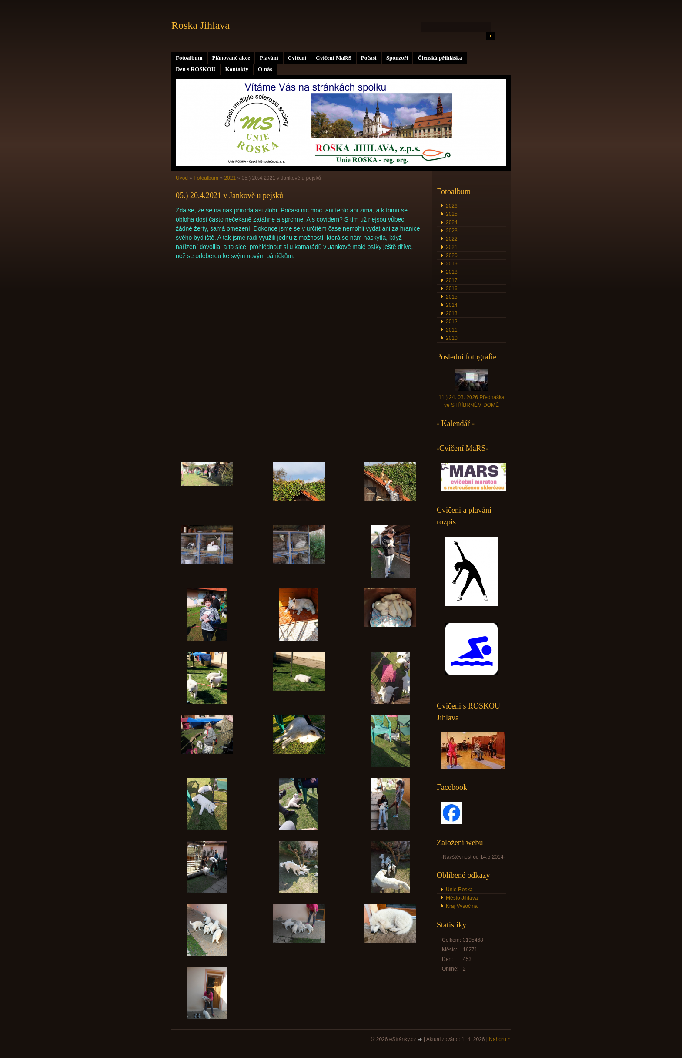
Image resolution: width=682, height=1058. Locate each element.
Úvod (182, 178)
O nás (265, 69)
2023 (452, 231)
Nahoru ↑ (499, 1039)
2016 (452, 288)
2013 (452, 313)
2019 (452, 264)
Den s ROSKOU (196, 69)
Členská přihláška (440, 57)
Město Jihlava (462, 898)
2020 (452, 255)
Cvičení (297, 57)
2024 (452, 222)
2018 (452, 272)
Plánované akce (231, 57)
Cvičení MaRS (333, 57)
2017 (452, 280)
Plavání (269, 57)
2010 (452, 338)
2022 (452, 239)
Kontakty (237, 69)
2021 (230, 178)
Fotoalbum (189, 57)
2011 (452, 330)
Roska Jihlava (200, 25)
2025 (452, 214)
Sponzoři (397, 57)
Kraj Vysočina (462, 906)
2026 (452, 206)
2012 (452, 322)
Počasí (369, 57)
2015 (452, 297)
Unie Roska (459, 890)
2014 (452, 305)
